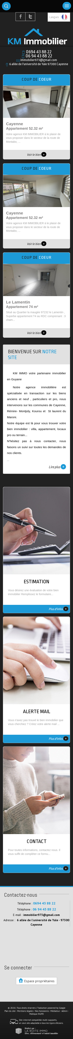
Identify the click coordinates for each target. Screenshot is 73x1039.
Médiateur (55, 1011)
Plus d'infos (58, 608)
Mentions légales (25, 1011)
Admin (65, 1011)
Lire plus (57, 466)
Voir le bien (36, 155)
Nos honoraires (42, 1011)
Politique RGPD (36, 1014)
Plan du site (10, 1011)
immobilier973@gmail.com (38, 60)
